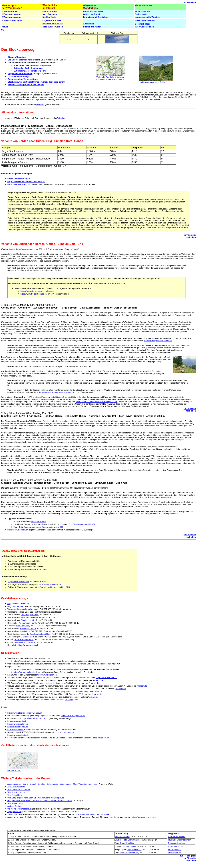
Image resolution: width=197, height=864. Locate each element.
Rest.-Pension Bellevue (24, 642)
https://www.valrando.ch (106, 677)
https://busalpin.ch (101, 738)
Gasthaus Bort (27, 637)
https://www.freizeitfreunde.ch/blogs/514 (52, 587)
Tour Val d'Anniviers (16, 787)
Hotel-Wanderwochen (52, 27)
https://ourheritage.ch (64, 732)
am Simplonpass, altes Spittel (152, 82)
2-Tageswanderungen (12, 17)
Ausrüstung (88, 24)
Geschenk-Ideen (142, 24)
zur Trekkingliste (188, 856)
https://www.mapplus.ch (24, 672)
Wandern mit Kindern (52, 24)
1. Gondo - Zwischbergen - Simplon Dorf (33, 65)
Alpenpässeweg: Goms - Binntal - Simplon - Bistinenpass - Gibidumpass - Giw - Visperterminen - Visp (52, 784)
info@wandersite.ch (144, 27)
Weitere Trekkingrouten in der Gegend (26, 84)
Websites (40, 104)
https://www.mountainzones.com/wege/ (92, 814)
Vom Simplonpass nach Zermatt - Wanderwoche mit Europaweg (35, 798)
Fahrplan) (61, 118)
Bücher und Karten (92, 27)
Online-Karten (141, 14)
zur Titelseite (189, 2)
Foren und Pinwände (145, 20)
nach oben (191, 237)
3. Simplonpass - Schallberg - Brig (30, 71)
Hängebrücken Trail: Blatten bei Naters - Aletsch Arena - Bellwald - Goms (39, 800)
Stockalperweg (174, 849)
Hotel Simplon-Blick (29, 615)
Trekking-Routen (10, 11)
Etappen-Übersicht (17, 57)
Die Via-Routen (14, 770)
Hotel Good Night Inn (129, 853)
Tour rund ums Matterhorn (18, 789)
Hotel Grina (25, 631)
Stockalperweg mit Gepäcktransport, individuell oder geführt (36, 82)
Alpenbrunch (24, 623)
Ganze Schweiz (49, 11)
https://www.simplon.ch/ (18, 582)
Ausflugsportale (142, 11)
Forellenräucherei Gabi (40, 634)
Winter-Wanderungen (12, 20)
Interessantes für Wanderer (148, 17)
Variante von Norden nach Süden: (24, 60)
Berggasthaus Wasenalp (28, 609)
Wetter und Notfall (91, 14)
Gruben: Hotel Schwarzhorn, (127, 840)
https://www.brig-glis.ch (17, 727)
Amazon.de (98, 680)
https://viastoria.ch (15, 729)
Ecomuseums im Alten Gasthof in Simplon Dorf (96, 401)
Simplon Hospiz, (28, 620)
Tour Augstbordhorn (16, 792)
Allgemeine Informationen (20, 73)
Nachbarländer (49, 17)
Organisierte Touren (51, 20)
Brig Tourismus (79, 664)
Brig (9, 603)
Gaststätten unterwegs (18, 76)
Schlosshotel (17, 606)
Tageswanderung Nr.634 (84, 524)
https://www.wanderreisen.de (144, 817)
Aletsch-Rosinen (38, 521)
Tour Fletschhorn (14, 795)
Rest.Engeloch (22, 626)
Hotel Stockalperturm (23, 639)
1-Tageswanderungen (12, 14)
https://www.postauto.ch (17, 735)
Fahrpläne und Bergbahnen (96, 17)
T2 (88, 39)
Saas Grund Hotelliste (124, 843)
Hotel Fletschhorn (28, 628)
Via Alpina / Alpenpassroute (19, 809)
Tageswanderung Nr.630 (52, 527)
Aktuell (5, 27)
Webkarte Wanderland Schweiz (110, 77)
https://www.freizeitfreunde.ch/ (33, 294)
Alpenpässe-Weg (15, 811)
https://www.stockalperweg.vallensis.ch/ (56, 392)
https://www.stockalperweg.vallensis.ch (26, 181)
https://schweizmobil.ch (18, 184)
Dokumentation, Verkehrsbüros (23, 79)
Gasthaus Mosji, (129, 846)
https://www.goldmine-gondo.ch (158, 341)
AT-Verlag (69, 700)
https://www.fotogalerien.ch (73, 715)
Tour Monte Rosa (15, 803)
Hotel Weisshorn (122, 836)
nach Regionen (49, 14)
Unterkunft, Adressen (93, 11)
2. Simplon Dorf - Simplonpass (28, 68)
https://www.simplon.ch (18, 179)
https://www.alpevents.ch (50, 584)
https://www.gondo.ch (16, 721)
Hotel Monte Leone (29, 617)
